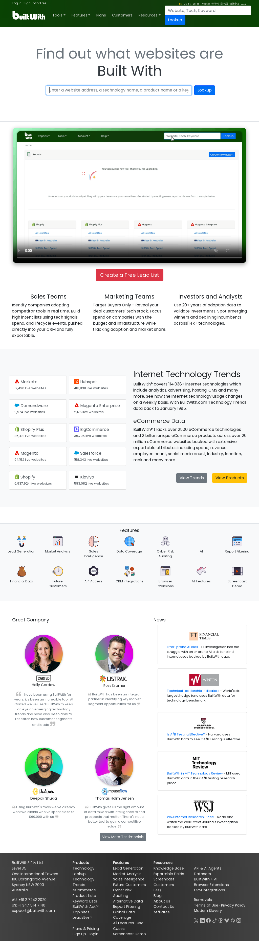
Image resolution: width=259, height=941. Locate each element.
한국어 (215, 3)
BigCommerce (91, 432)
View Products (229, 478)
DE (185, 3)
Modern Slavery (208, 910)
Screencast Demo (129, 933)
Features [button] (80, 15)
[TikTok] (214, 920)
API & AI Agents (208, 868)
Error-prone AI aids (182, 647)
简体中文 (234, 3)
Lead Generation (21, 551)
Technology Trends (83, 882)
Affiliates (162, 912)
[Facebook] (208, 920)
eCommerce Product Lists (84, 893)
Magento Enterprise (97, 408)
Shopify (33, 480)
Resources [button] (148, 15)
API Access (93, 581)
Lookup (175, 20)
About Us (162, 901)
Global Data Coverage (124, 915)
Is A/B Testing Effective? (186, 734)
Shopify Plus (30, 432)
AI (201, 551)
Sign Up (79, 933)
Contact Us (164, 906)
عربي (244, 3)
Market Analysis (57, 551)
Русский (205, 3)
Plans (101, 15)
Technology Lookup (83, 871)
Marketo (30, 384)
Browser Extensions (211, 884)
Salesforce (91, 456)
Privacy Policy (233, 905)
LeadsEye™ (82, 917)
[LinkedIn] (202, 920)
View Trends (192, 478)
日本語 (224, 3)
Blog (158, 895)
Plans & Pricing (86, 928)
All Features (201, 581)
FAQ (157, 890)
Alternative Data (128, 901)
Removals (203, 899)
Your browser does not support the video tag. (129, 195)
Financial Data (21, 581)
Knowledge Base (169, 868)
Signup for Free (35, 3)
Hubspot (91, 384)
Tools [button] (57, 15)
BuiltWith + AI (205, 879)
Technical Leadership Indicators (193, 691)
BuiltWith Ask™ (85, 906)
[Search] (208, 10)
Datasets (202, 873)
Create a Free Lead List (129, 275)
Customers (122, 15)
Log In (16, 3)
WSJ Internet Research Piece (190, 817)
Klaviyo (91, 480)
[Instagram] (238, 920)
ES (194, 3)
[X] (196, 920)
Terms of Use (206, 905)
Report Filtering (237, 551)
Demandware (31, 408)
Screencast (164, 879)
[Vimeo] (226, 920)
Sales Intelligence (128, 879)
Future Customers (129, 884)
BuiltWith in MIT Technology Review (195, 773)
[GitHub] (232, 920)
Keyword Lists (85, 901)
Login (93, 933)
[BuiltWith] (29, 15)
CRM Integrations (129, 581)
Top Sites (81, 912)
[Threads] (220, 920)
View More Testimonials (123, 836)
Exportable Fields (169, 873)
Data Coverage (129, 551)
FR (189, 3)
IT (198, 3)
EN (180, 3)
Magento (30, 456)
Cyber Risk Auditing (122, 893)
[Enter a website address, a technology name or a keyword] (119, 90)
